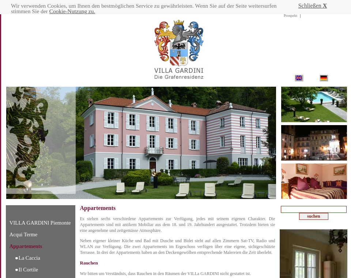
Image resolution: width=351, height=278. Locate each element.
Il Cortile (28, 270)
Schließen (312, 6)
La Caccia (29, 258)
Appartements (26, 246)
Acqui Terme (23, 234)
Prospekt (290, 16)
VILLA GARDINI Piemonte (40, 223)
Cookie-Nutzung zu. (105, 11)
